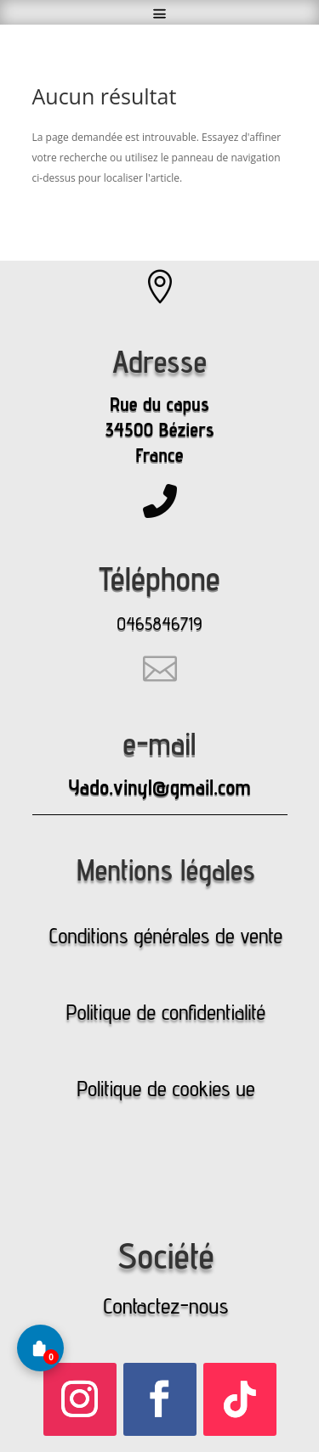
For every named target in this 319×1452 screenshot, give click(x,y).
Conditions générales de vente (165, 935)
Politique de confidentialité (165, 1012)
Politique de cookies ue (165, 1088)
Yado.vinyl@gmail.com (159, 787)
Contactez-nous (165, 1305)
